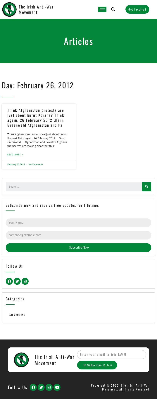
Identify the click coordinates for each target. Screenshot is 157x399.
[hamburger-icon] (102, 9)
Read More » (15, 154)
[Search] (146, 186)
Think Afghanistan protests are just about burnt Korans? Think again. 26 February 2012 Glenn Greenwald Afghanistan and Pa (35, 117)
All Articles (17, 315)
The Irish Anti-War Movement (36, 9)
